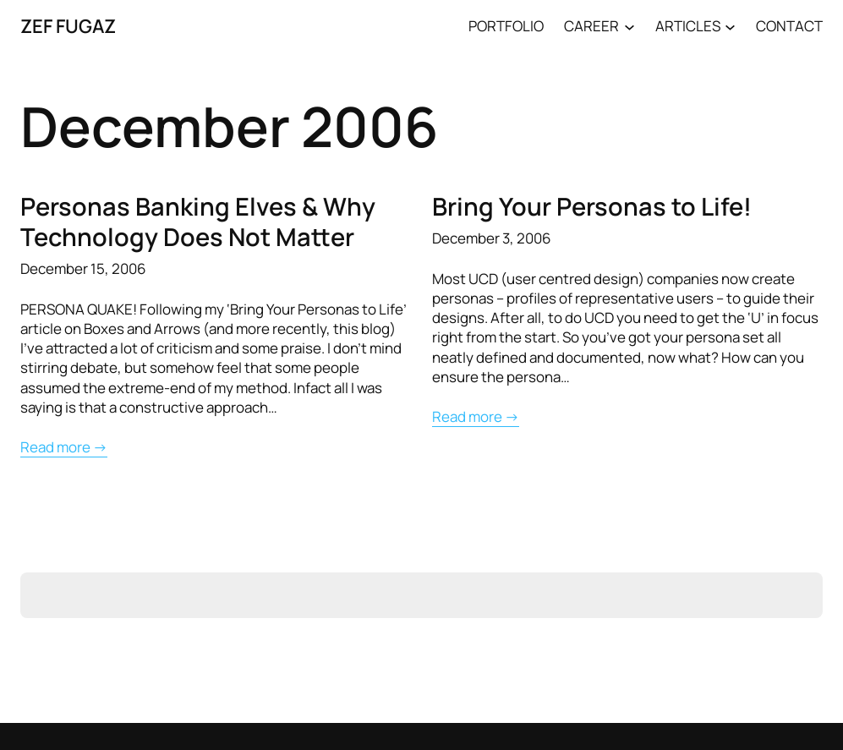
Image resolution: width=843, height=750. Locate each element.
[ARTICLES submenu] (730, 25)
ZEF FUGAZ (68, 26)
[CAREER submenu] (629, 25)
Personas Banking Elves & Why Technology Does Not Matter (197, 221)
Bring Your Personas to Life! (592, 206)
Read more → (63, 447)
